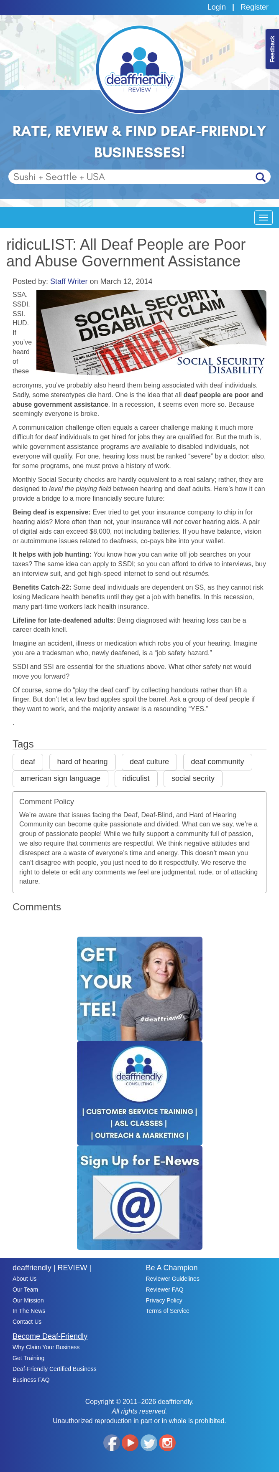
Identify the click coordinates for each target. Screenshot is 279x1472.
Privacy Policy (164, 1300)
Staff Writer (68, 281)
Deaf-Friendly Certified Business (55, 1369)
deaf (27, 762)
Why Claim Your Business (46, 1347)
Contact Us (27, 1321)
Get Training (28, 1358)
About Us (25, 1278)
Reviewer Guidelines (173, 1278)
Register (255, 7)
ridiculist (136, 778)
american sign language (60, 778)
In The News (29, 1310)
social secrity (193, 778)
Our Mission (28, 1300)
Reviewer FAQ (165, 1289)
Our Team (25, 1289)
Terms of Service (167, 1310)
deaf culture (149, 762)
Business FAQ (31, 1379)
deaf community (217, 762)
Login (216, 7)
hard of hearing (82, 762)
